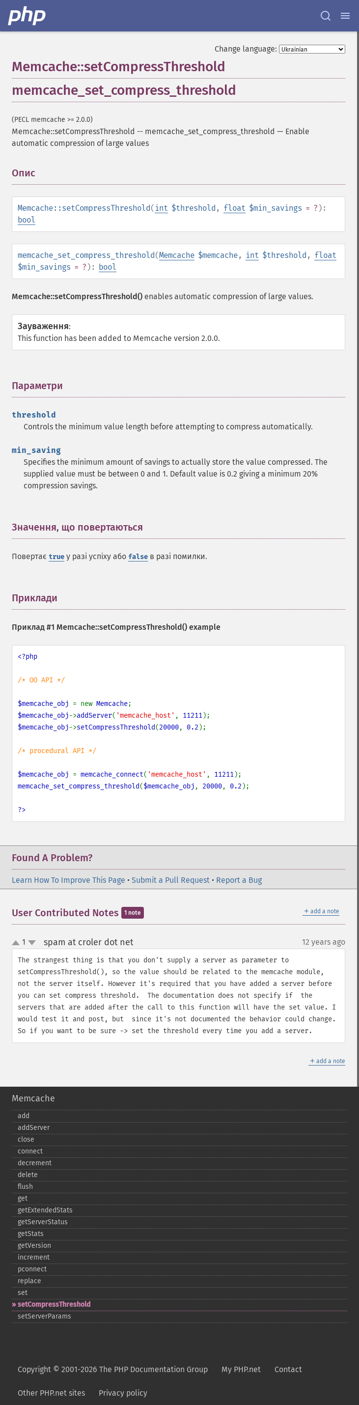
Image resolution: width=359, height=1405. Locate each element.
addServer (34, 1128)
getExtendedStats (45, 1210)
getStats (31, 1234)
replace (29, 1281)
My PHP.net (241, 1369)
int (161, 208)
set (23, 1293)
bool (26, 220)
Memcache (176, 255)
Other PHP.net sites (51, 1393)
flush (25, 1186)
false (138, 557)
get (23, 1198)
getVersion (34, 1245)
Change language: (246, 49)
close (26, 1139)
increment (34, 1257)
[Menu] (345, 16)
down (32, 942)
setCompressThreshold (54, 1304)
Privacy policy (123, 1393)
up (18, 943)
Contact (288, 1369)
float (234, 208)
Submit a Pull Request (171, 880)
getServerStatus (43, 1222)
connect (30, 1151)
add (23, 1116)
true (56, 557)
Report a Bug (239, 880)
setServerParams (44, 1316)
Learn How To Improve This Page (68, 880)
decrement (35, 1163)
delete (28, 1175)
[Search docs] (325, 16)
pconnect (32, 1269)
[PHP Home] (27, 15)
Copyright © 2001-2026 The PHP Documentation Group (113, 1369)
